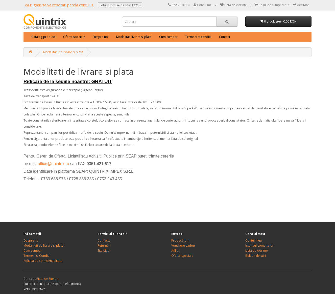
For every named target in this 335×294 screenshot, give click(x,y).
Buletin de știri (255, 255)
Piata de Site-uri (47, 279)
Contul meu (253, 240)
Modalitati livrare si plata (134, 37)
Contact (224, 37)
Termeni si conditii (198, 37)
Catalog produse (43, 37)
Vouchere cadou (183, 245)
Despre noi (101, 37)
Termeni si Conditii (36, 255)
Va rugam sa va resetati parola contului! (59, 4)
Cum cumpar (168, 37)
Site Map (104, 250)
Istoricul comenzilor (259, 245)
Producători (179, 240)
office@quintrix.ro (53, 164)
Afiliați (175, 250)
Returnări (104, 245)
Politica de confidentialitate (42, 261)
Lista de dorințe (256, 250)
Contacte (104, 240)
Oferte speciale (74, 37)
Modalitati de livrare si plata (63, 52)
